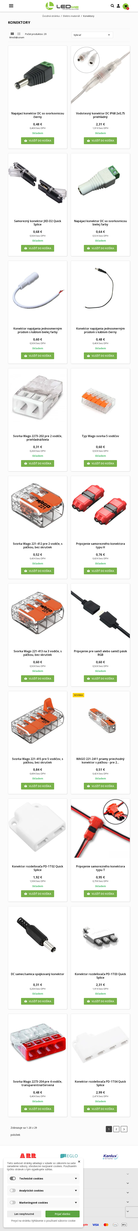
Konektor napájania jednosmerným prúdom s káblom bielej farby (37, 330)
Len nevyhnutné (24, 1214)
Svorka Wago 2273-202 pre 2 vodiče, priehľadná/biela (37, 438)
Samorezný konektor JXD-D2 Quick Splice (37, 223)
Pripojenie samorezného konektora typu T (100, 868)
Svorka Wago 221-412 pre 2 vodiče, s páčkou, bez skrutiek (37, 545)
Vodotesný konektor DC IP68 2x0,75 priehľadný (100, 115)
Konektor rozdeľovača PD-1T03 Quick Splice (100, 976)
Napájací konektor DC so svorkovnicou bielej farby (100, 223)
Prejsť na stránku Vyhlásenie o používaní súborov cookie (43, 1220)
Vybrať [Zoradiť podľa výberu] (92, 35)
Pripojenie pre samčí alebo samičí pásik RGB (100, 653)
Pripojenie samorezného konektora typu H (100, 545)
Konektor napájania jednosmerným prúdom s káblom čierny (100, 330)
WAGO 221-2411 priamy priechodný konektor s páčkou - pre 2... (100, 760)
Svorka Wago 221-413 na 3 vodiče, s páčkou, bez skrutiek (38, 653)
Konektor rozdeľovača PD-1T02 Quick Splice (37, 868)
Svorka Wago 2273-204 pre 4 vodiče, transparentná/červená (37, 1083)
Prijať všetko (62, 1214)
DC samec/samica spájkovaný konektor (37, 974)
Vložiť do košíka (37, 140)
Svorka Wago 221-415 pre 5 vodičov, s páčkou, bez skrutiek (37, 760)
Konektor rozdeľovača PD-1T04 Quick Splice (100, 1083)
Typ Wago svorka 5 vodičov (100, 436)
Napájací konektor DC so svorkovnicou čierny (37, 115)
